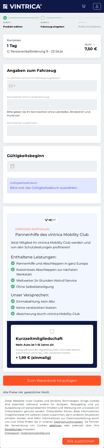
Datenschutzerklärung (35, 433)
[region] (52, 445)
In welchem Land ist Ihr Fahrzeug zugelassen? (33, 78)
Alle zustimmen (81, 441)
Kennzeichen (28, 96)
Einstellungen (13, 429)
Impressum (12, 433)
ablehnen (55, 425)
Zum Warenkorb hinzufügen (52, 380)
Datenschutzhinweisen (68, 421)
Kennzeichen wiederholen (22, 122)
